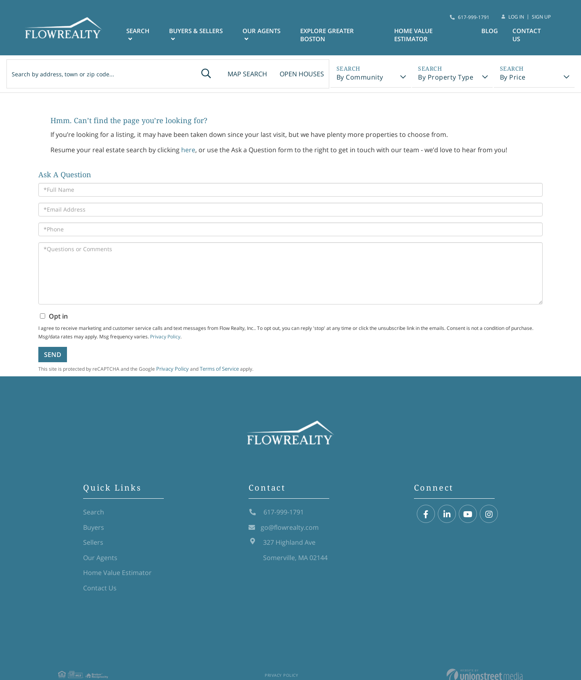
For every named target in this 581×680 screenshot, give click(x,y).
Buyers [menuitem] (93, 533)
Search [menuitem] (147, 31)
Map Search (235, 74)
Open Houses (293, 74)
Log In (516, 17)
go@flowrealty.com (284, 533)
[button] (190, 75)
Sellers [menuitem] (93, 548)
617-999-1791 (473, 17)
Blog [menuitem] (491, 31)
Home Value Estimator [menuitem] (416, 35)
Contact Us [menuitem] (528, 35)
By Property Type (445, 78)
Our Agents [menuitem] (269, 31)
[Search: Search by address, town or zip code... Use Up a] (90, 75)
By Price (516, 78)
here (188, 155)
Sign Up (541, 17)
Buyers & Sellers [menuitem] (205, 31)
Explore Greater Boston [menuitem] (332, 35)
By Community (356, 78)
